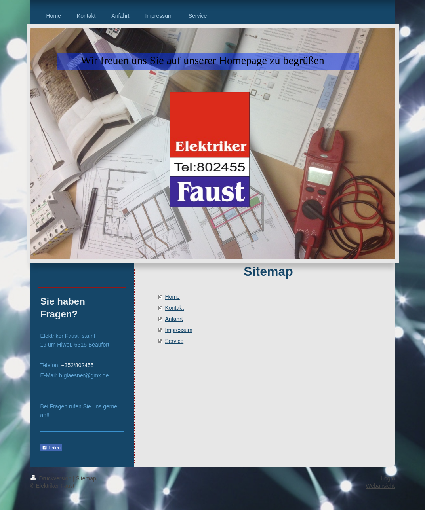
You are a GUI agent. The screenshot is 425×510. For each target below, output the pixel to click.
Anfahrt (174, 319)
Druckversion (51, 478)
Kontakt (174, 308)
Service (174, 341)
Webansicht (380, 486)
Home (172, 297)
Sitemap (86, 478)
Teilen (51, 448)
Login (388, 478)
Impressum (178, 330)
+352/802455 (77, 365)
